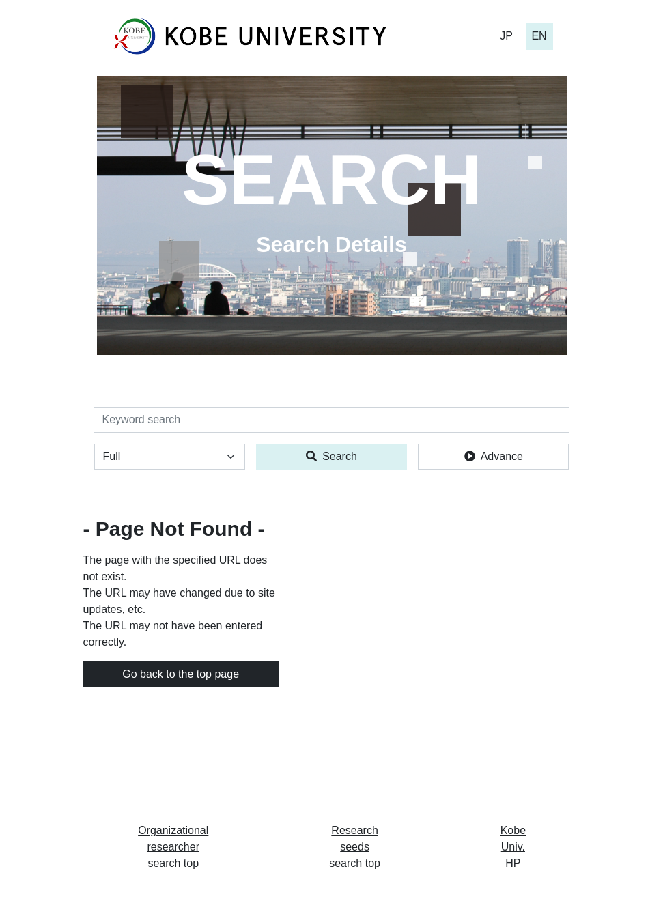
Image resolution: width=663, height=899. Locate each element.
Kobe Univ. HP (513, 847)
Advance (493, 456)
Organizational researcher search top (173, 847)
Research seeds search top (354, 847)
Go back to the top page (180, 674)
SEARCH (331, 179)
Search (331, 456)
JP (506, 36)
